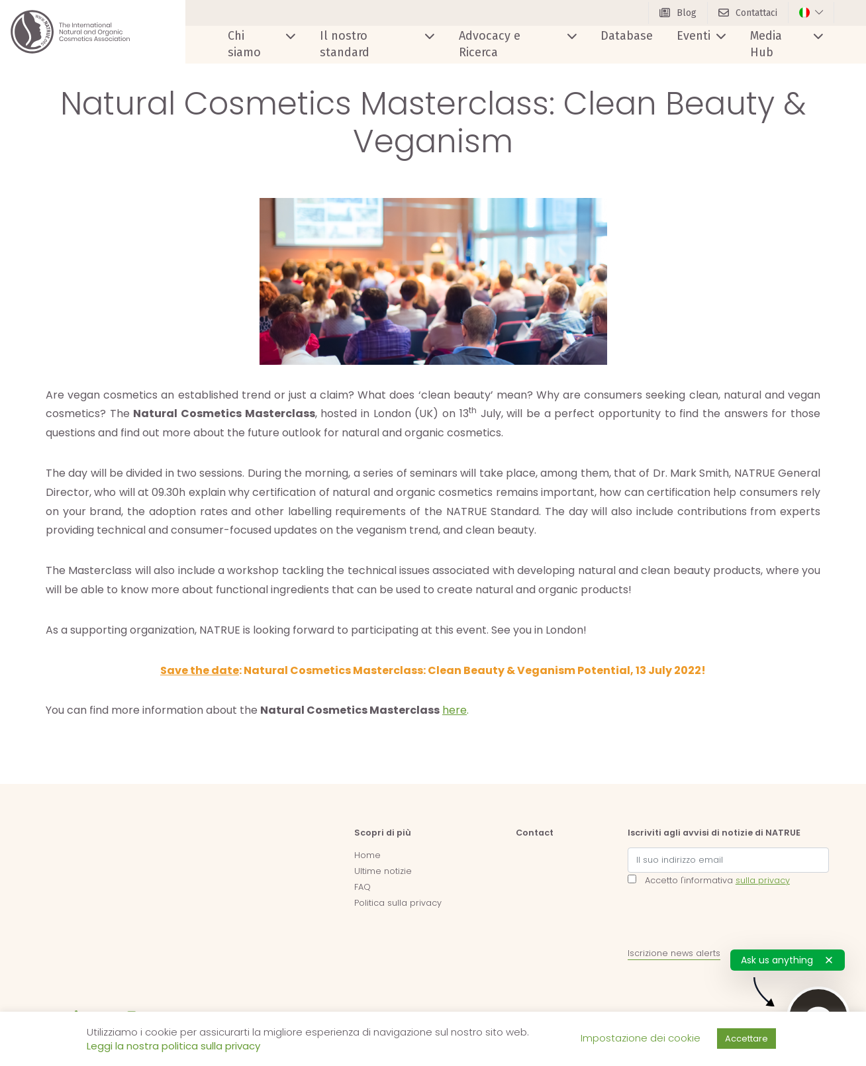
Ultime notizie (383, 871)
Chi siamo (244, 44)
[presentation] (728, 919)
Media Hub (766, 44)
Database (627, 35)
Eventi (693, 35)
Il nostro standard (344, 44)
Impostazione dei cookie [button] (640, 1038)
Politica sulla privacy (398, 902)
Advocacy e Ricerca (489, 44)
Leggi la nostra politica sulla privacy (173, 1046)
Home (367, 855)
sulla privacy (763, 880)
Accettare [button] (746, 1038)
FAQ (362, 887)
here (454, 710)
